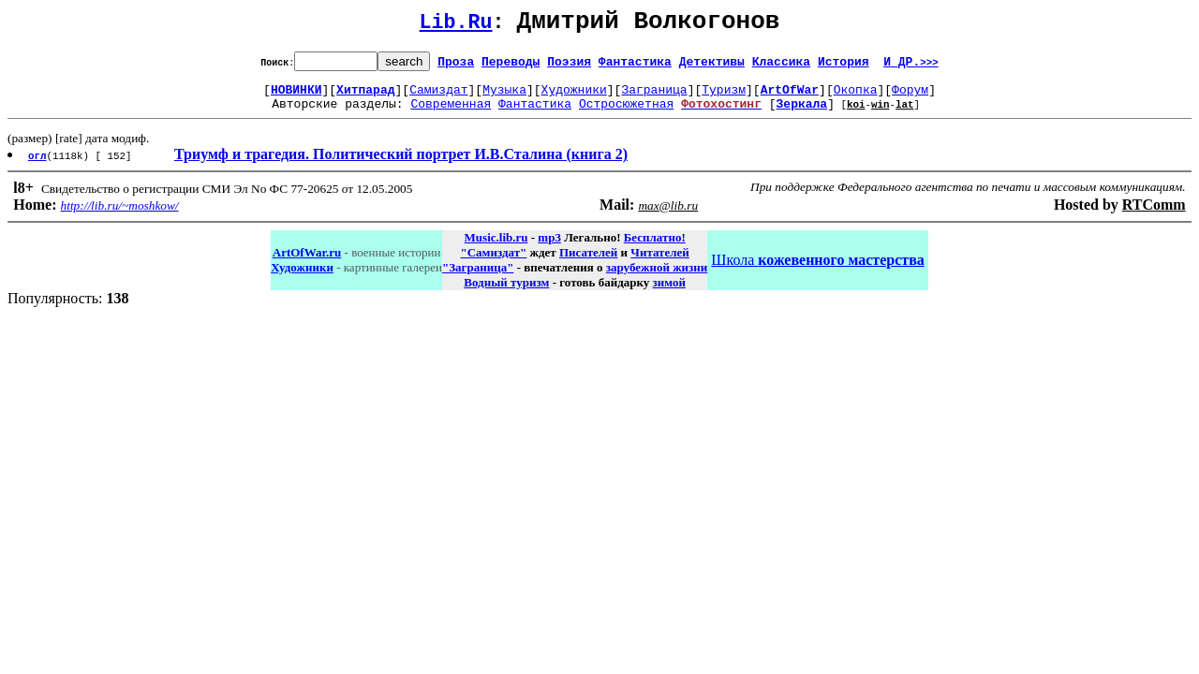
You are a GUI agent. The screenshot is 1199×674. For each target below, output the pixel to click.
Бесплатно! (655, 249)
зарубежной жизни (657, 278)
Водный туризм (506, 293)
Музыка (504, 97)
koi (856, 115)
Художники (574, 97)
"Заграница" (477, 278)
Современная (450, 114)
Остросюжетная (626, 114)
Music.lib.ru (496, 249)
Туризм (724, 97)
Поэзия (569, 66)
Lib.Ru (456, 25)
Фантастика (635, 66)
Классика (781, 66)
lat (905, 115)
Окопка (856, 97)
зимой (669, 293)
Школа (817, 271)
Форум (910, 97)
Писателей (588, 263)
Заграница (654, 97)
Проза (455, 66)
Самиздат (438, 97)
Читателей (659, 263)
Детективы (712, 66)
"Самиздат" (493, 263)
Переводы (510, 66)
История (843, 66)
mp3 (549, 249)
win (880, 115)
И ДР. (911, 66)
